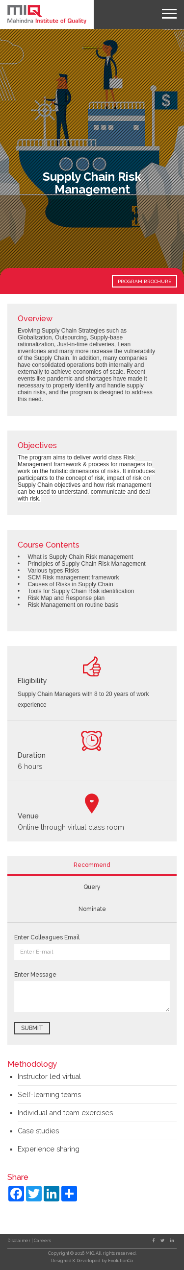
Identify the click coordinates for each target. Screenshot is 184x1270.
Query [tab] (92, 887)
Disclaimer (19, 1240)
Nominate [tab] (92, 909)
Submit (32, 1028)
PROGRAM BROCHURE (144, 281)
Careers (42, 1240)
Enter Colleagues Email (46, 937)
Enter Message (35, 974)
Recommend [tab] (92, 865)
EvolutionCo (120, 1260)
